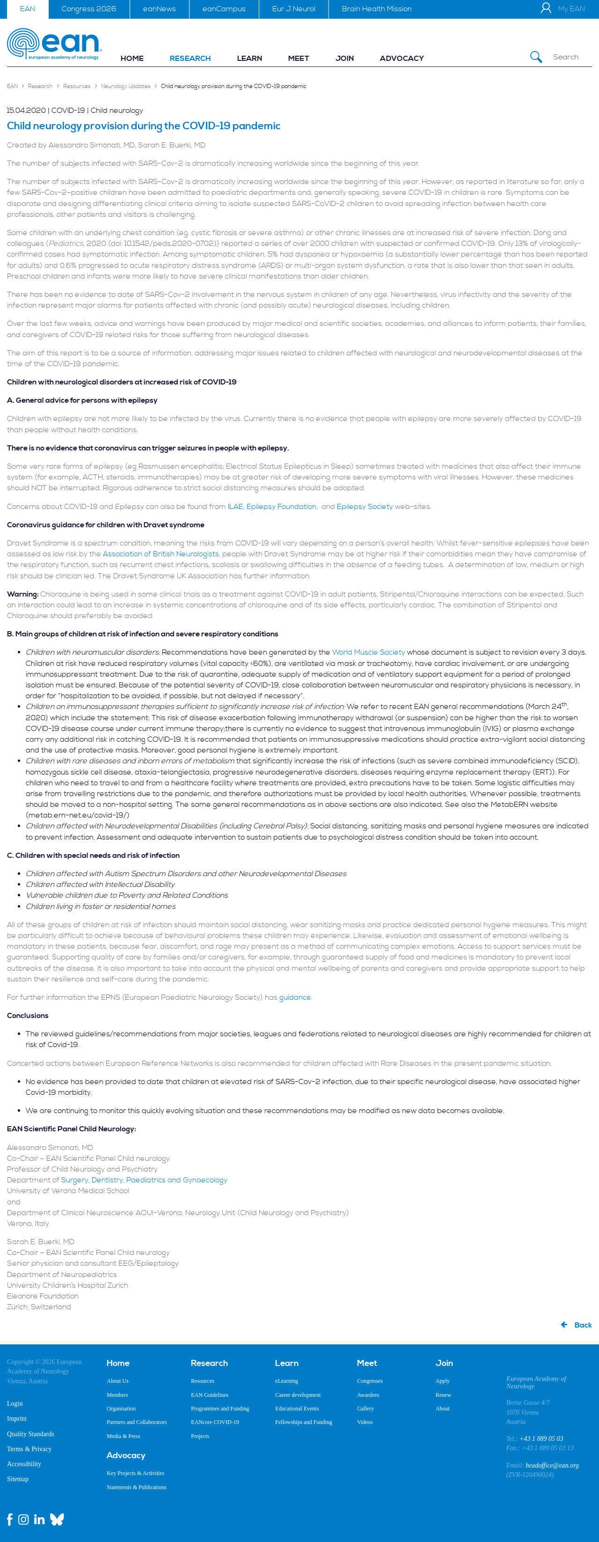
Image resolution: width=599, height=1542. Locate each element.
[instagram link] (23, 1519)
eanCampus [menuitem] (224, 9)
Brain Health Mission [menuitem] (377, 9)
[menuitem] (132, 59)
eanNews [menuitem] (159, 9)
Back (583, 1325)
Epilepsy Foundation (281, 506)
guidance (295, 997)
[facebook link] (10, 1519)
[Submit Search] (536, 57)
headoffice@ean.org (552, 1465)
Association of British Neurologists (161, 554)
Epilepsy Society (365, 506)
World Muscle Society (368, 652)
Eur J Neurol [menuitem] (293, 9)
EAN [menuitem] (27, 9)
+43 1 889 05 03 (541, 1438)
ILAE (235, 506)
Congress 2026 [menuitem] (89, 9)
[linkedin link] (39, 1519)
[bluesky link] (57, 1519)
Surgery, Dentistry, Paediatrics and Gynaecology (144, 1180)
